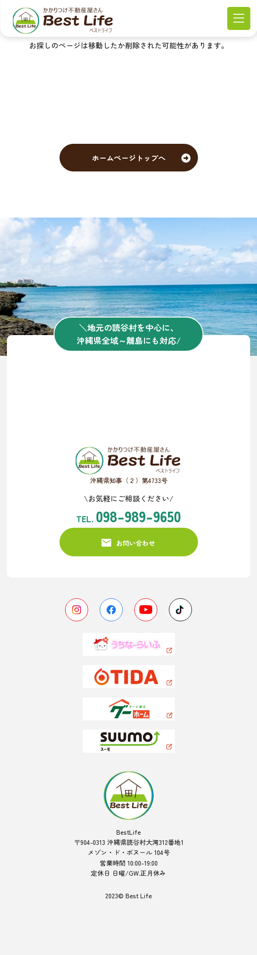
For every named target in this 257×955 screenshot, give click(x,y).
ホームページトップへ (129, 157)
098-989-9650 (138, 515)
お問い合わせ (135, 543)
